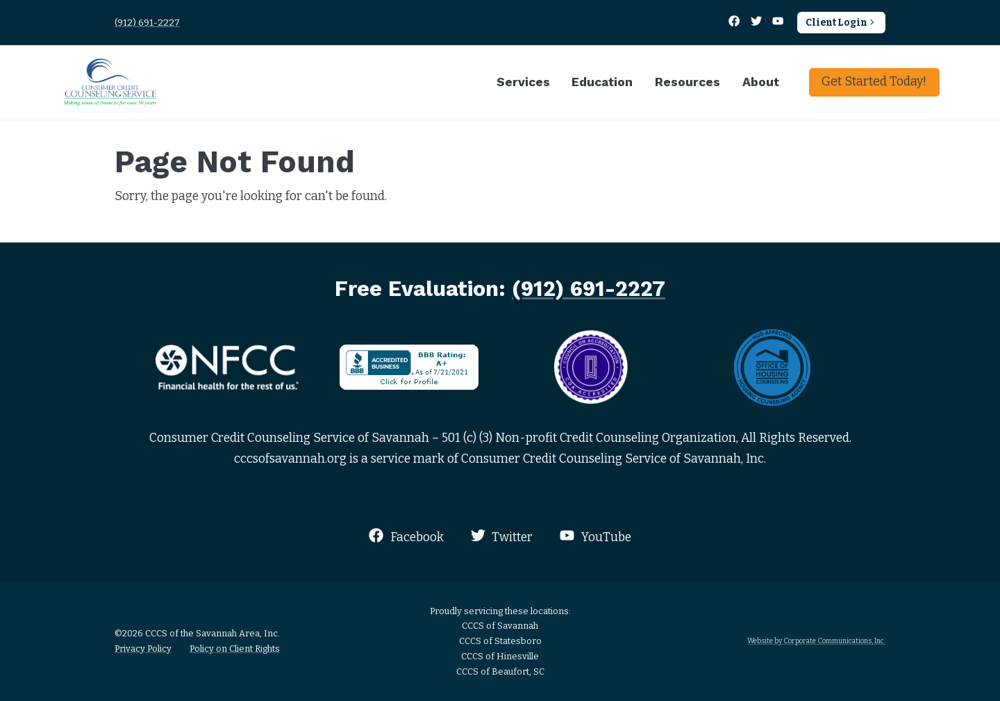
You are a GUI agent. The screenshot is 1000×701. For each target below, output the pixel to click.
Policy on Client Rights (235, 648)
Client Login (841, 22)
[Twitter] (757, 22)
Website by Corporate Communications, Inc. (816, 640)
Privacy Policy (143, 648)
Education (602, 81)
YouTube (595, 536)
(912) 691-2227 (147, 22)
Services (523, 81)
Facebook (406, 536)
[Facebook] (735, 22)
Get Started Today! (874, 81)
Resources (687, 81)
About (760, 81)
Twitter (502, 536)
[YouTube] (778, 22)
